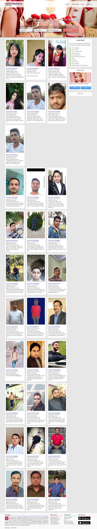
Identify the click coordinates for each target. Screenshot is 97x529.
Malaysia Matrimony (54, 519)
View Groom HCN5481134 (12, 240)
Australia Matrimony (54, 523)
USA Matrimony (53, 521)
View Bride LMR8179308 (11, 68)
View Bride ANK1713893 (11, 111)
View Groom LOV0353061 (12, 369)
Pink (75, 87)
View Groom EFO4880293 (54, 240)
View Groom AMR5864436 (54, 369)
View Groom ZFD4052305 (33, 240)
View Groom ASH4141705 (12, 326)
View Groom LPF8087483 (54, 197)
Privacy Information (68, 521)
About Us (75, 4)
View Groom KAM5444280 (12, 456)
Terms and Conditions (69, 523)
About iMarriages (68, 517)
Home (67, 4)
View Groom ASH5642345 (12, 413)
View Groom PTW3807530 (33, 283)
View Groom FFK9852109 (33, 197)
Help (65, 519)
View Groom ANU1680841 (54, 326)
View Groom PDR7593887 (12, 197)
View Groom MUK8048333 (33, 499)
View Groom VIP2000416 (11, 499)
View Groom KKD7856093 (33, 111)
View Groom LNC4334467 (12, 283)
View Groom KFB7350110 (12, 154)
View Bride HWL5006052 (32, 68)
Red (86, 87)
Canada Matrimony (54, 522)
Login (82, 4)
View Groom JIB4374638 (32, 369)
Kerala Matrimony (54, 517)
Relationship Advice (68, 522)
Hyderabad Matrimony (55, 518)
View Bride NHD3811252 (54, 68)
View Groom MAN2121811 (54, 456)
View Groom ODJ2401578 (54, 283)
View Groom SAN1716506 (33, 413)
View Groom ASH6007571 (33, 326)
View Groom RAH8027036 (33, 456)
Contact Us (66, 518)
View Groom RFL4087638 (54, 111)
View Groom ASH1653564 (54, 413)
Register (89, 4)
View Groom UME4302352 (54, 499)
